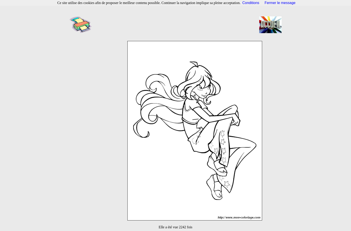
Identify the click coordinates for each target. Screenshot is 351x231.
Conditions (250, 3)
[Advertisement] (176, 25)
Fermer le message (280, 3)
